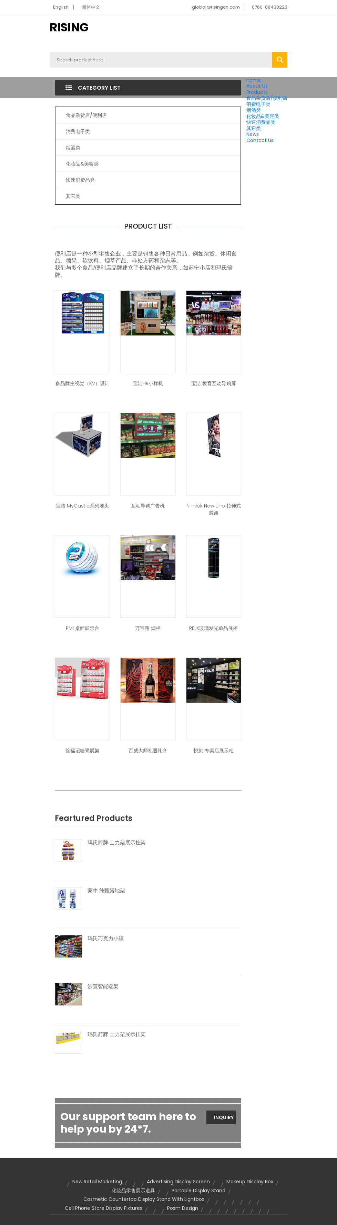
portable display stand (198, 1190)
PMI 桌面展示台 (82, 628)
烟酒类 (253, 110)
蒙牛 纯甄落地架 (106, 890)
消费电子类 (258, 104)
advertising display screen (178, 1181)
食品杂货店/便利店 (266, 97)
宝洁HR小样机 (148, 383)
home (253, 80)
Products (257, 92)
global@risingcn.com (216, 7)
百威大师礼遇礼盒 (148, 750)
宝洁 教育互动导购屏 (213, 383)
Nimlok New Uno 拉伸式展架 (213, 509)
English (61, 7)
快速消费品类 (260, 122)
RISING (69, 27)
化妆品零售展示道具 (133, 1190)
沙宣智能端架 (103, 986)
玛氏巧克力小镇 (106, 938)
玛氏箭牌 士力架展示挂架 (117, 842)
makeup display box (249, 1181)
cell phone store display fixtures (103, 1208)
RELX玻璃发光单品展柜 (213, 628)
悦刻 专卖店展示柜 (214, 750)
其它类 (253, 128)
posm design (182, 1208)
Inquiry (224, 1117)
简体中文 (91, 7)
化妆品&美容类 (262, 116)
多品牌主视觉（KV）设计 (82, 383)
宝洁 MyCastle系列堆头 (82, 505)
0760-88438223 (269, 7)
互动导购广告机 (148, 505)
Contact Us (260, 140)
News (252, 134)
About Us (257, 85)
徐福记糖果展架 (82, 750)
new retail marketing (97, 1181)
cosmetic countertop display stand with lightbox (143, 1199)
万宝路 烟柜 (148, 628)
